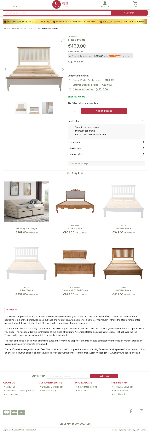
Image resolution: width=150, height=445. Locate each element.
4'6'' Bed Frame (123, 228)
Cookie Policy (120, 394)
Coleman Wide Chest (90, 89)
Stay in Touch (38, 376)
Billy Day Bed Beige (26, 228)
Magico (121, 430)
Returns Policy (48, 390)
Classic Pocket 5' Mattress (93, 80)
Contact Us (11, 394)
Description (12, 309)
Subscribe (104, 376)
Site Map (81, 390)
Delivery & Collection (51, 386)
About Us (9, 386)
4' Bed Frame (26, 290)
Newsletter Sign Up (86, 386)
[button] (63, 40)
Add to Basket (104, 110)
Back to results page (79, 164)
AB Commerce (141, 430)
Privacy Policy (120, 390)
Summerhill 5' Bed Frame (75, 290)
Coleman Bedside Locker (92, 85)
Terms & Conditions (123, 386)
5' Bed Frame (75, 228)
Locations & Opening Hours (19, 390)
